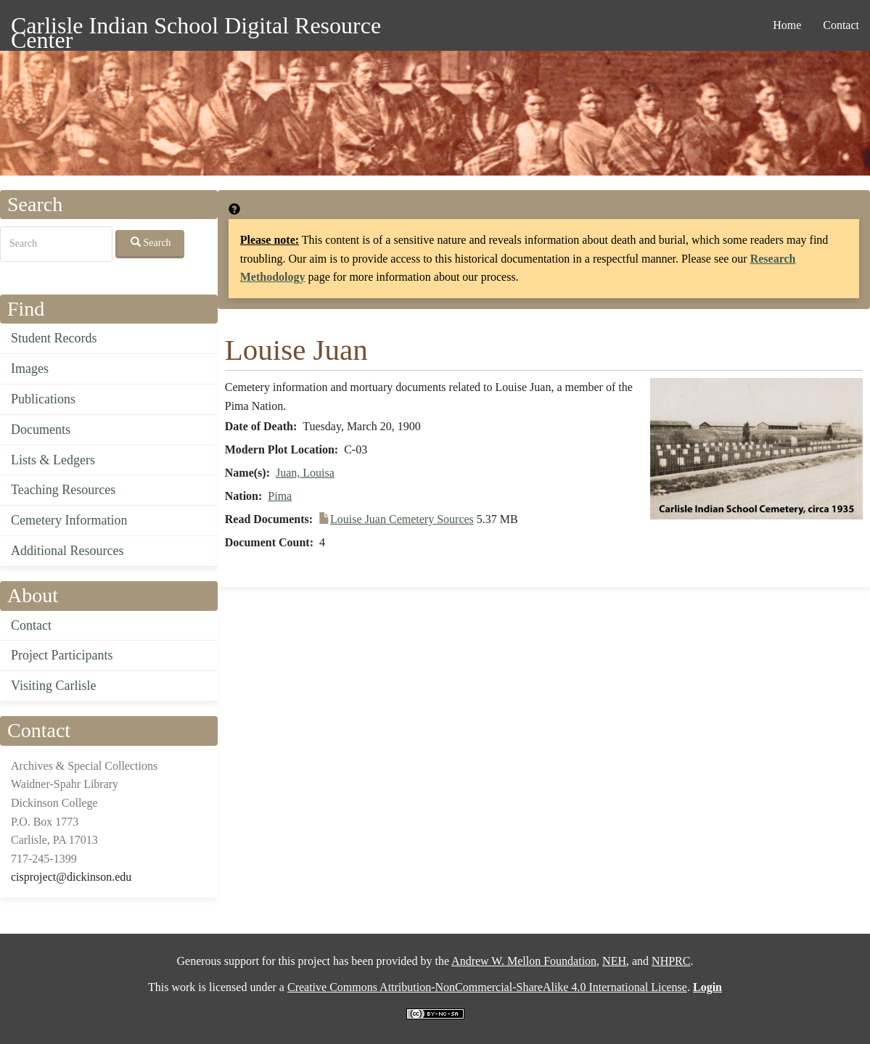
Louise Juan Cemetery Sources (402, 519)
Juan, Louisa (305, 472)
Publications (43, 399)
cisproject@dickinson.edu (71, 877)
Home (787, 25)
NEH (614, 961)
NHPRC (671, 961)
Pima (280, 496)
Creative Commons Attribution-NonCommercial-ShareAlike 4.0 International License (487, 987)
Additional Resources (67, 550)
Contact (841, 25)
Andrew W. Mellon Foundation (523, 961)
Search (151, 242)
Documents (40, 429)
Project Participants (61, 655)
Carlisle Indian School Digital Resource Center (196, 28)
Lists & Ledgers (53, 460)
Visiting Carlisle (53, 685)
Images (30, 368)
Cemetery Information (69, 520)
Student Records (54, 338)
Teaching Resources (63, 489)
